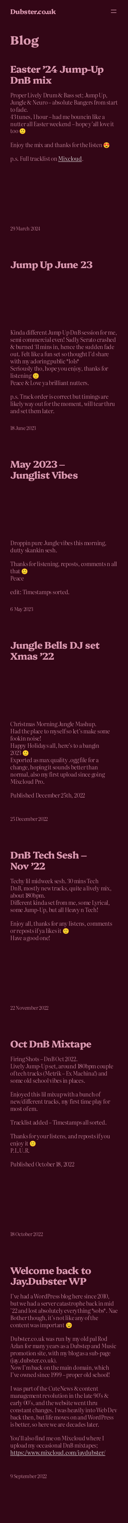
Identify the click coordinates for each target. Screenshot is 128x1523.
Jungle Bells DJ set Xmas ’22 (54, 650)
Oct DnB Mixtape (50, 1043)
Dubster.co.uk (33, 11)
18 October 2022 (26, 1234)
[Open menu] (114, 11)
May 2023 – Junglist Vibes (44, 469)
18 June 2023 (23, 427)
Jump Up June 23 (51, 264)
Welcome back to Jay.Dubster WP (50, 1275)
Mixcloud (70, 158)
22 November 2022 (29, 1007)
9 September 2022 (28, 1476)
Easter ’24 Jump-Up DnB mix (56, 74)
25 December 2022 (29, 818)
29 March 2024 (25, 228)
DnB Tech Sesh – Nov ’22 (48, 860)
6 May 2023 (21, 608)
